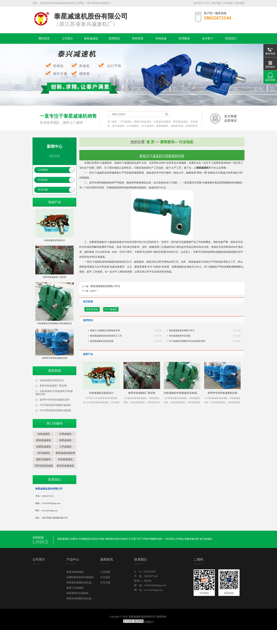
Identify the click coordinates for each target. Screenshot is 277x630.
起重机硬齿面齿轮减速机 (80, 577)
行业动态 (43, 179)
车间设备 (161, 38)
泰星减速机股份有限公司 (65, 456)
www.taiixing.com (153, 590)
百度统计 (149, 622)
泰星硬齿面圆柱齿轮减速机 (80, 582)
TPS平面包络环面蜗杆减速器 (55, 405)
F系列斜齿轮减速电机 (43, 468)
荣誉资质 (137, 38)
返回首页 (199, 3)
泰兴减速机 (118, 126)
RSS (207, 3)
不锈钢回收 (84, 539)
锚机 (159, 539)
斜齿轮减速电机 (65, 465)
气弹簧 (145, 539)
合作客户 (207, 38)
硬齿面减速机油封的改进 (126, 341)
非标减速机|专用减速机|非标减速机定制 (54, 392)
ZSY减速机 (133, 126)
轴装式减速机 (43, 459)
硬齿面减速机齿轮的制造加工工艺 (126, 335)
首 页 (150, 142)
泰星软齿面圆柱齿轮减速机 (80, 598)
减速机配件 (191, 126)
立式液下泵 (134, 539)
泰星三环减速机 (75, 588)
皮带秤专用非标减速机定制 (54, 399)
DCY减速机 (147, 126)
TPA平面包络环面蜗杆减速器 (55, 410)
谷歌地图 (239, 3)
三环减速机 (125, 121)
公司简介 (67, 38)
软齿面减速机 (65, 459)
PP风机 (180, 539)
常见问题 (43, 189)
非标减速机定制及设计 (52, 380)
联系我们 (231, 38)
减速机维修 (177, 126)
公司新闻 (43, 170)
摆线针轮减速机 (142, 121)
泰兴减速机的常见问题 (205, 335)
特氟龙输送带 (191, 539)
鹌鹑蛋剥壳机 (112, 539)
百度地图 (228, 3)
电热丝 (124, 539)
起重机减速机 (43, 446)
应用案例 (184, 38)
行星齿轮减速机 (162, 121)
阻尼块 (95, 539)
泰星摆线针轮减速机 (77, 593)
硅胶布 (74, 539)
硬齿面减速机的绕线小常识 (105, 286)
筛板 (101, 539)
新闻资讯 (114, 38)
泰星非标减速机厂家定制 (53, 385)
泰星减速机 (91, 38)
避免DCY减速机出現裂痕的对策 (126, 330)
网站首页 (44, 38)
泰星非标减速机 (75, 572)
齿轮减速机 (43, 434)
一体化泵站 (169, 539)
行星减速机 (65, 434)
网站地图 (216, 3)
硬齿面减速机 (180, 121)
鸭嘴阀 (153, 539)
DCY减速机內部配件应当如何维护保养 (205, 341)
